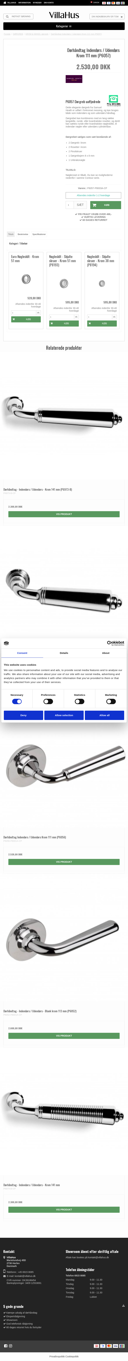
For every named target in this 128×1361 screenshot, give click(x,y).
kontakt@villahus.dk (25, 1276)
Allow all (105, 715)
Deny (23, 715)
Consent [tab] (22, 653)
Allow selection (64, 715)
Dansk (94, 2)
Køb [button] (100, 205)
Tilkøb (11, 234)
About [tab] (106, 653)
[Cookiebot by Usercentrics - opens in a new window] (109, 643)
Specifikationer (39, 234)
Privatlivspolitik (57, 1356)
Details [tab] (64, 653)
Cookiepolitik (71, 1356)
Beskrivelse (23, 234)
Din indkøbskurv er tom (108, 16)
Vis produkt (64, 514)
